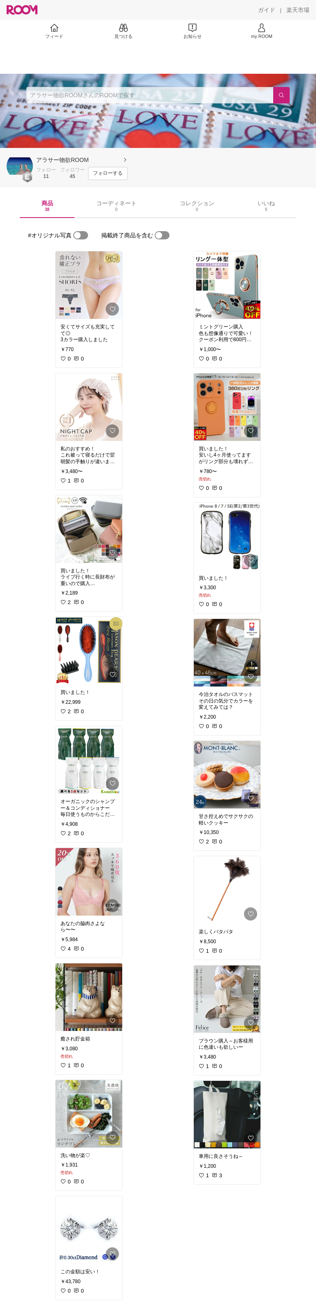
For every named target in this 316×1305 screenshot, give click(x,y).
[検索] (281, 95)
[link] (89, 285)
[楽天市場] (297, 10)
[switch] (80, 235)
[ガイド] (266, 10)
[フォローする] (108, 173)
